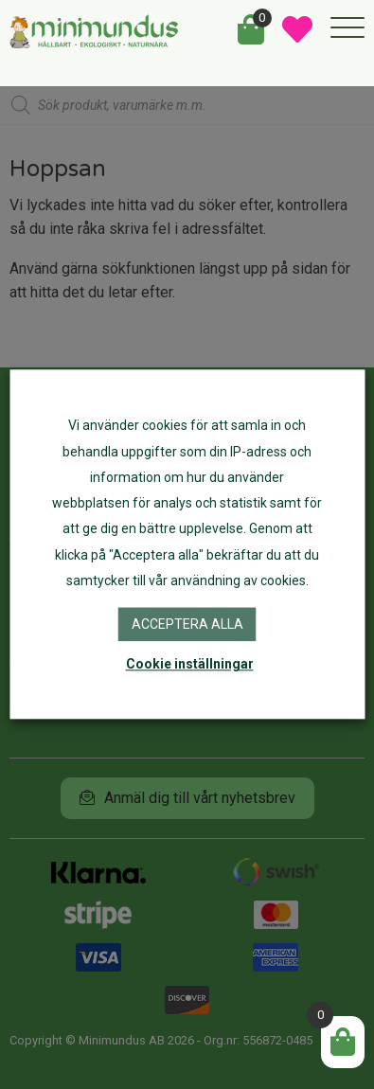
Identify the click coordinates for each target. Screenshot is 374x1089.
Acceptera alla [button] (187, 624)
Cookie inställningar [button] (190, 664)
